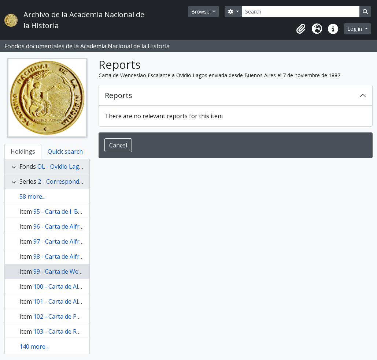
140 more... (34, 346)
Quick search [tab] (65, 151)
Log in (355, 28)
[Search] (301, 11)
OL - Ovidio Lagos (61, 166)
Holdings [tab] (23, 151)
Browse (201, 11)
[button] (301, 29)
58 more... (32, 196)
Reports (118, 95)
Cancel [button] (118, 145)
